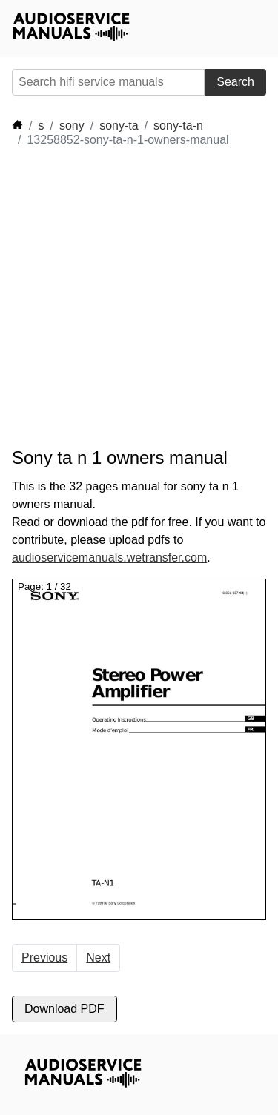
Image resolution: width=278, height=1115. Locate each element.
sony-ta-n (178, 125)
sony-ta (118, 125)
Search (235, 82)
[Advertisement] (139, 297)
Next (98, 957)
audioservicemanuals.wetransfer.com (109, 557)
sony (72, 125)
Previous (44, 957)
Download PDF (64, 1008)
